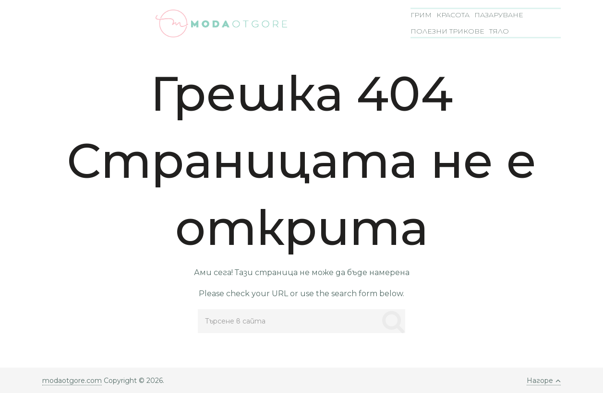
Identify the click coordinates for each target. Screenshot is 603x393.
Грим (421, 15)
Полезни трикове (447, 31)
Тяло (499, 31)
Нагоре (544, 380)
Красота (453, 15)
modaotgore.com (72, 380)
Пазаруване (498, 15)
